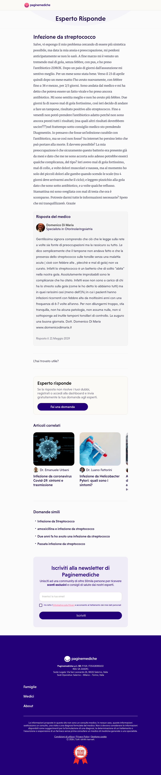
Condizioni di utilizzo (64, 736)
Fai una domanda (63, 407)
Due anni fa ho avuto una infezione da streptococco (73, 536)
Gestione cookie (99, 736)
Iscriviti (81, 615)
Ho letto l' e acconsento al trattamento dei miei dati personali (82, 605)
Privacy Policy (82, 736)
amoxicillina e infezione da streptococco (65, 529)
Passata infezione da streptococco (61, 544)
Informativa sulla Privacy (64, 605)
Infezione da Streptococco (56, 521)
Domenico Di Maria (60, 225)
